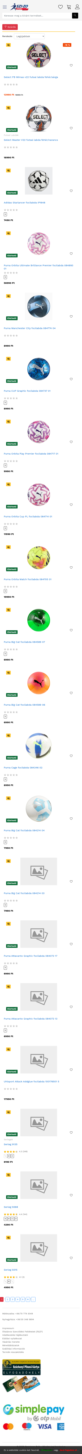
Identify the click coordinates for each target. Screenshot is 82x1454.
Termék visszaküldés (13, 1352)
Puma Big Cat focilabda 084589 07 (24, 641)
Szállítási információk (13, 1348)
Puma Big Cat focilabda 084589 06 (24, 704)
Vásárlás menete (11, 1342)
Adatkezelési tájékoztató (15, 1335)
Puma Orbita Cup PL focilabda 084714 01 (28, 516)
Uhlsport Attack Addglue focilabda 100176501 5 (31, 1081)
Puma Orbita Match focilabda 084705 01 (27, 579)
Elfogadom (46, 1450)
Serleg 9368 (11, 1207)
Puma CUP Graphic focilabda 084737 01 (27, 390)
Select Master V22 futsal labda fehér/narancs (31, 139)
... (33, 1299)
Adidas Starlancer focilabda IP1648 (24, 202)
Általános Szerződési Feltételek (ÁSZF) (22, 1331)
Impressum (8, 1328)
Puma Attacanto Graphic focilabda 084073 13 (30, 1018)
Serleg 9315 (10, 1269)
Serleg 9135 (10, 1144)
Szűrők (10, 27)
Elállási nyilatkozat (12, 1338)
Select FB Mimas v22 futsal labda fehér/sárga (31, 77)
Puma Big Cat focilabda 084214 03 (24, 893)
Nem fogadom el (68, 1450)
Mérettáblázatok (10, 1345)
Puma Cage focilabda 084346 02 (23, 767)
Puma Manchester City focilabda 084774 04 (30, 328)
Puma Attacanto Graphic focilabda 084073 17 (30, 955)
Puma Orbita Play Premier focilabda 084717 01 (31, 453)
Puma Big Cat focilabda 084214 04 (24, 830)
